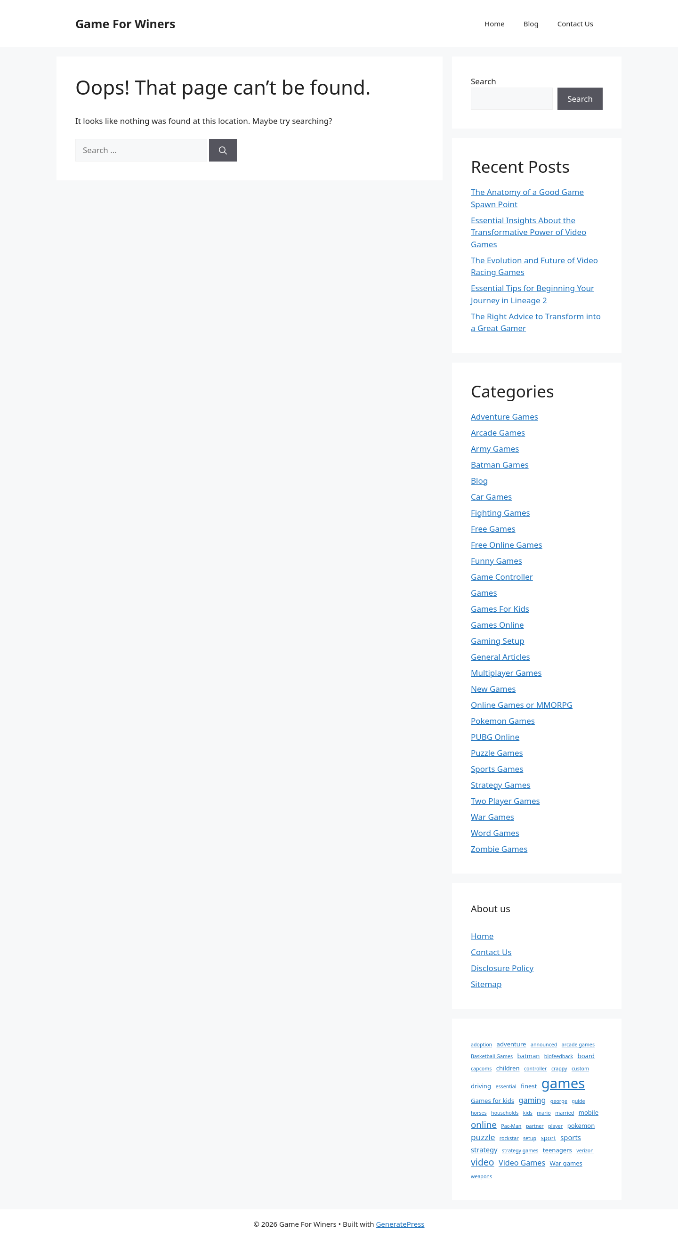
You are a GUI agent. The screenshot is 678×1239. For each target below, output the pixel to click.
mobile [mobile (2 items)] (588, 1112)
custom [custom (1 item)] (580, 1068)
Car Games (491, 496)
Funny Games (496, 560)
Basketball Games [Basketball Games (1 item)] (492, 1056)
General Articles (500, 656)
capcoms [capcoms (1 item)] (481, 1068)
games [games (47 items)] (563, 1083)
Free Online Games (506, 544)
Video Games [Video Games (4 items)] (522, 1163)
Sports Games (497, 768)
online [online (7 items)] (484, 1124)
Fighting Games (500, 512)
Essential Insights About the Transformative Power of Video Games (528, 232)
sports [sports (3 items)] (570, 1137)
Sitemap (486, 984)
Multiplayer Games (506, 672)
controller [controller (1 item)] (535, 1068)
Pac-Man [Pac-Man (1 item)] (511, 1126)
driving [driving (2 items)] (481, 1086)
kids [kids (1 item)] (528, 1112)
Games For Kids (500, 608)
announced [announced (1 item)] (544, 1044)
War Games (492, 816)
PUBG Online (495, 736)
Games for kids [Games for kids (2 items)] (492, 1100)
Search (483, 81)
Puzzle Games (497, 752)
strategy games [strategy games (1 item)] (520, 1150)
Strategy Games (501, 784)
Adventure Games (504, 416)
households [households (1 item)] (504, 1112)
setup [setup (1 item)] (529, 1138)
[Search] (223, 150)
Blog (531, 23)
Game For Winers (125, 24)
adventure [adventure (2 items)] (511, 1044)
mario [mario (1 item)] (544, 1112)
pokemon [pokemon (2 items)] (581, 1125)
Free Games (493, 528)
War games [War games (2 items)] (566, 1163)
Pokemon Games (503, 720)
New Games (493, 688)
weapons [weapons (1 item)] (481, 1176)
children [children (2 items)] (508, 1068)
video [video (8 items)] (482, 1162)
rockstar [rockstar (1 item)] (509, 1138)
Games (484, 592)
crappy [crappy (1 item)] (559, 1068)
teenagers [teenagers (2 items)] (557, 1150)
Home (494, 23)
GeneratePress (400, 1224)
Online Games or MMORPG (522, 704)
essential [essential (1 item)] (505, 1086)
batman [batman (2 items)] (528, 1056)
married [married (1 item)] (564, 1112)
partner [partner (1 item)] (535, 1126)
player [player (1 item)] (555, 1126)
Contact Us (575, 23)
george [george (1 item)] (558, 1101)
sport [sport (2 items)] (548, 1138)
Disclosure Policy (502, 968)
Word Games (495, 832)
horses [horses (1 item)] (479, 1112)
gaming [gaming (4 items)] (532, 1100)
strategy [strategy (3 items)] (484, 1149)
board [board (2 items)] (586, 1056)
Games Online (497, 624)
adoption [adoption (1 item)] (481, 1044)
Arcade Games (498, 432)
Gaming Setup (498, 640)
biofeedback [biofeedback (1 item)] (558, 1056)
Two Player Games (505, 800)
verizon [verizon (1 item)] (585, 1150)
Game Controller (502, 576)
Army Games (495, 448)
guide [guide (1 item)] (578, 1101)
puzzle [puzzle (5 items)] (483, 1137)
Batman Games (500, 464)
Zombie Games (499, 848)
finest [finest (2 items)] (529, 1086)
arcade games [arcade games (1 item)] (578, 1044)
